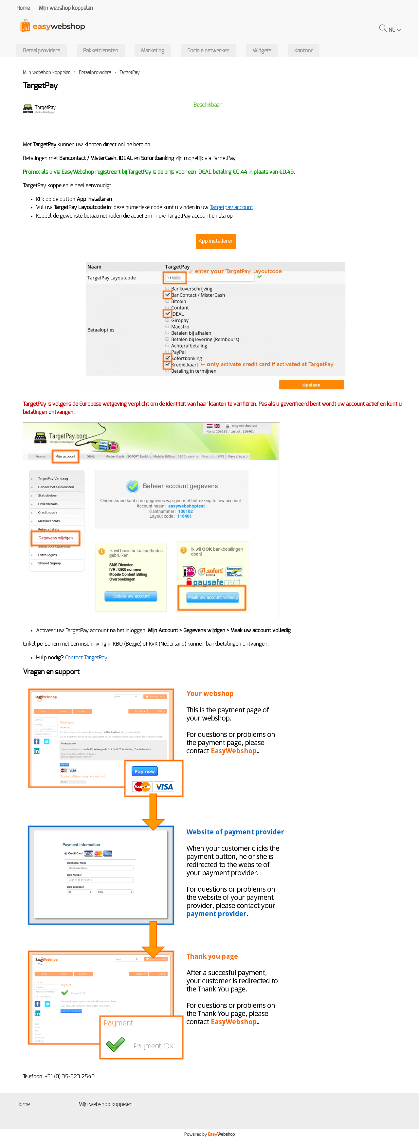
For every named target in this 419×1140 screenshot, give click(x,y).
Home (23, 8)
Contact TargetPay (86, 657)
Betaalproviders (41, 50)
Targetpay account (231, 207)
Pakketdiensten (100, 50)
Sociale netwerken (208, 50)
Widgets (261, 50)
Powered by (209, 1134)
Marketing (152, 50)
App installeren (216, 241)
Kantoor (303, 50)
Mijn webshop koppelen (66, 8)
